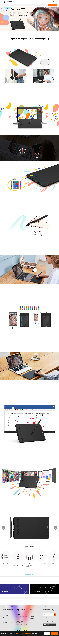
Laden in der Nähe (7, 611)
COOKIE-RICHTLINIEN (7, 622)
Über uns (31, 611)
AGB (4, 617)
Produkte (8, 597)
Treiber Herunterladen (8, 609)
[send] (55, 614)
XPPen (3, 597)
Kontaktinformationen (34, 614)
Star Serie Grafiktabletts (21, 616)
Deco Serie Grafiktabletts (16, 597)
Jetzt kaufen (52, 5)
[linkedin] (52, 621)
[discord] (48, 621)
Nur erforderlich (47, 634)
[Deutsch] (49, 625)
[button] (50, 2)
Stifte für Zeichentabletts (21, 630)
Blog (31, 609)
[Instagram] (43, 621)
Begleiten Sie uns (33, 618)
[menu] (55, 2)
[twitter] (50, 621)
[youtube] (54, 621)
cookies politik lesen (27, 633)
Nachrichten (32, 616)
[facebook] (45, 621)
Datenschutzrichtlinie (7, 619)
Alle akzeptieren (54, 634)
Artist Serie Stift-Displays (21, 618)
